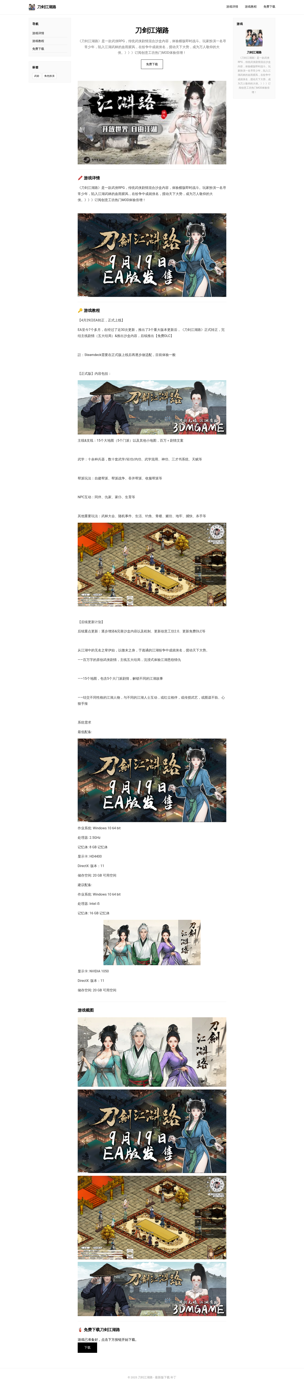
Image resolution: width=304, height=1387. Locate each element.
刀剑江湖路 (42, 7)
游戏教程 (251, 6)
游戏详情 (232, 6)
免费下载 (269, 6)
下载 (88, 1348)
